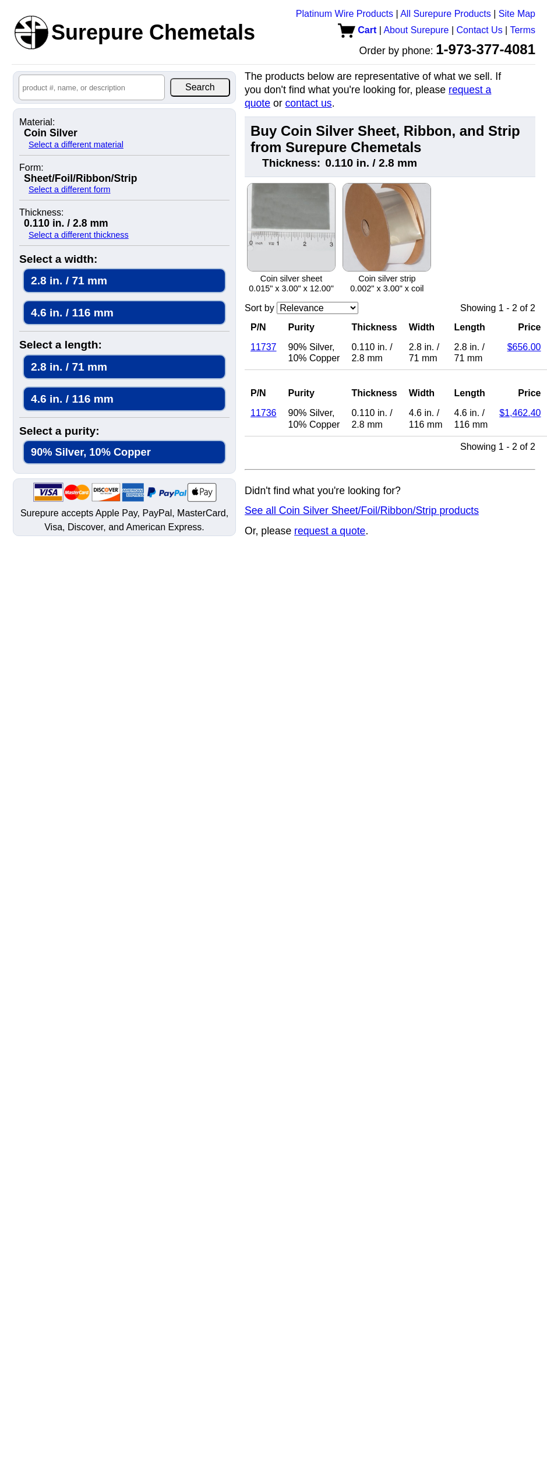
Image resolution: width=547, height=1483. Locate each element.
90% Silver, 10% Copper (91, 452)
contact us (308, 103)
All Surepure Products (445, 14)
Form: (31, 167)
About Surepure (416, 30)
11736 (263, 413)
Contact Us (480, 30)
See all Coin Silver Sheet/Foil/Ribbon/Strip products (362, 510)
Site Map (517, 14)
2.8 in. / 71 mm (69, 280)
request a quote (329, 531)
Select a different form (70, 189)
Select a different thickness (79, 234)
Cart (357, 30)
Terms (522, 30)
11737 (263, 347)
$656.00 (524, 347)
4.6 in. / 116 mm (72, 313)
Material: (37, 122)
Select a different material (76, 144)
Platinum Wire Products (344, 14)
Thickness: (41, 212)
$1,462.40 (520, 413)
